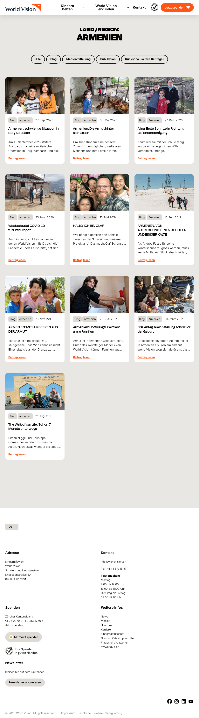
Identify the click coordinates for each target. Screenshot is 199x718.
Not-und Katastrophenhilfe (117, 638)
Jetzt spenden (174, 7)
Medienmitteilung (77, 59)
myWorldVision (110, 646)
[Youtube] (191, 701)
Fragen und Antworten (114, 642)
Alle (36, 59)
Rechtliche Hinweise (90, 713)
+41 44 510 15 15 (115, 568)
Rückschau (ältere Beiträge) (145, 59)
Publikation (107, 59)
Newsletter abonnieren (25, 682)
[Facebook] (169, 701)
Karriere (106, 629)
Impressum (68, 713)
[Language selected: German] (12, 526)
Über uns (106, 625)
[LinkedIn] (184, 701)
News (104, 616)
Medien (105, 620)
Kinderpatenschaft (112, 633)
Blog (52, 59)
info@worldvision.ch (113, 561)
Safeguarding (113, 713)
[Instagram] (176, 701)
